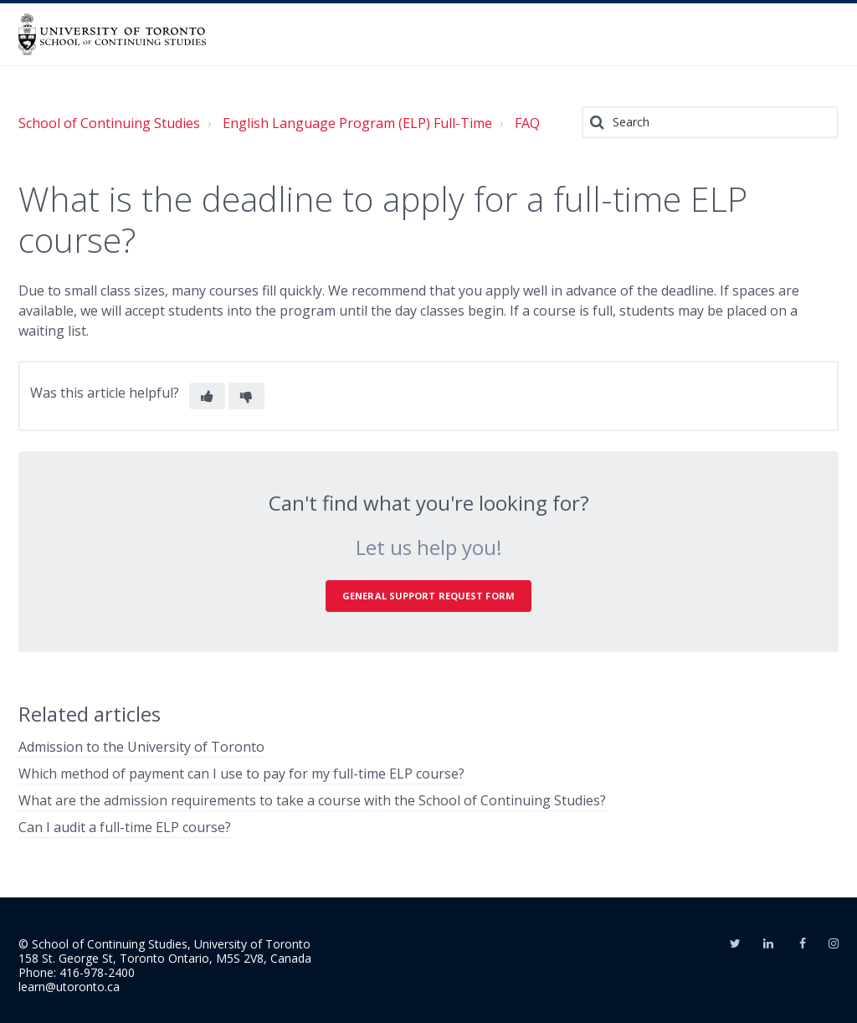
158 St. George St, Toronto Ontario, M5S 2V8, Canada (164, 958)
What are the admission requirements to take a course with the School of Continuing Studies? (312, 800)
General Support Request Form (428, 595)
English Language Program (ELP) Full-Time (357, 123)
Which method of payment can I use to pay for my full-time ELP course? (241, 773)
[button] (207, 396)
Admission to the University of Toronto (141, 747)
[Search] (710, 122)
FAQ (527, 123)
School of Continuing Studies (109, 123)
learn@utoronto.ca (69, 987)
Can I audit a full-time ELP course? (124, 827)
